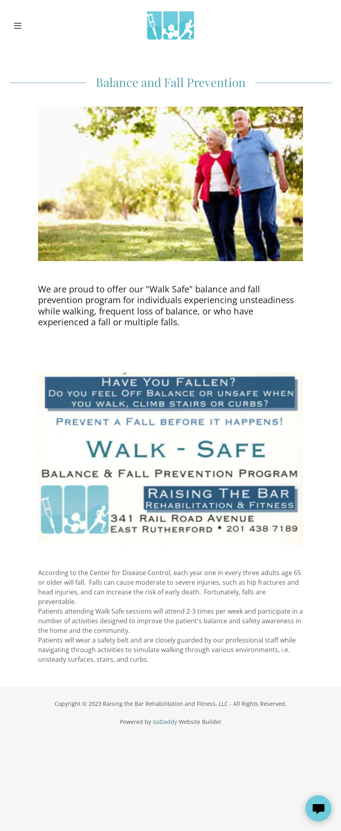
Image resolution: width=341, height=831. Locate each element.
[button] (34, 26)
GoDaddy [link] (165, 722)
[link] (170, 26)
